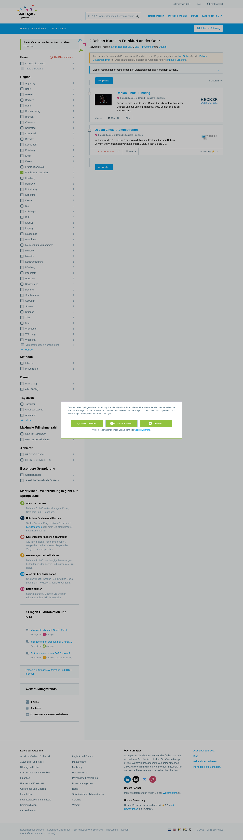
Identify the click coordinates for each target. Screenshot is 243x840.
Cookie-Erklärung (142, 430)
